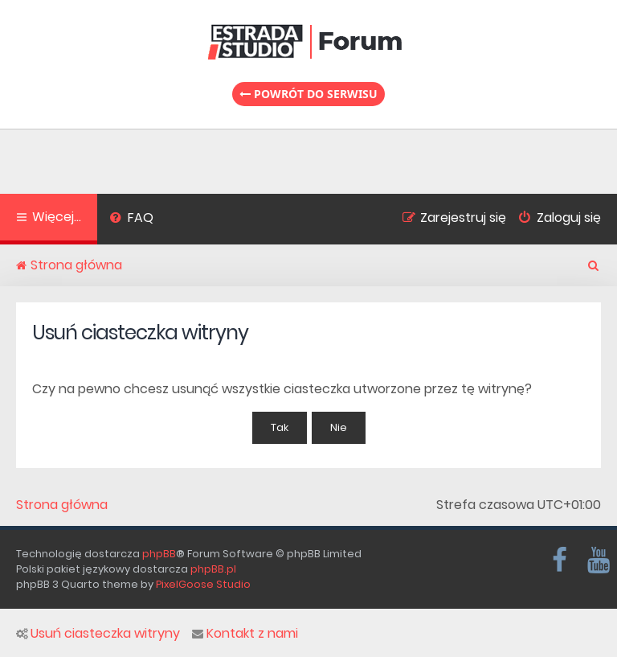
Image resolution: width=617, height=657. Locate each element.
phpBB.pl (213, 569)
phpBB (159, 554)
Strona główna (62, 505)
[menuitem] (131, 219)
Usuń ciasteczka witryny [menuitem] (98, 634)
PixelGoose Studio (203, 584)
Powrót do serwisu (308, 93)
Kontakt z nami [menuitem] (245, 634)
